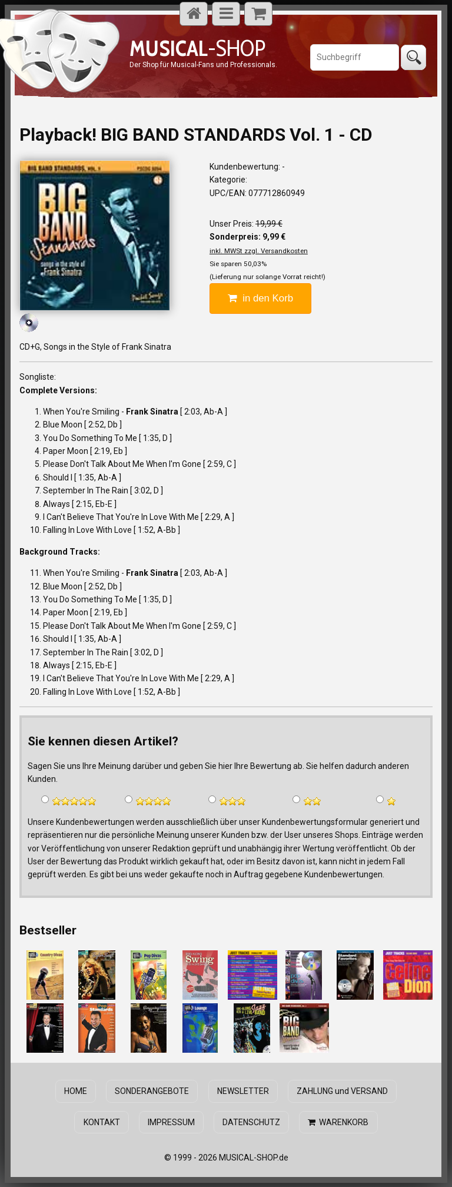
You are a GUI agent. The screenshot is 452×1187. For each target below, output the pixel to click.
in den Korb (260, 298)
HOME (76, 1091)
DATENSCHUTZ (251, 1121)
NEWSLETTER (242, 1091)
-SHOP (197, 48)
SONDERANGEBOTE (152, 1091)
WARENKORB (337, 1121)
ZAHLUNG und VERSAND (341, 1091)
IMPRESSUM (171, 1121)
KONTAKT (102, 1121)
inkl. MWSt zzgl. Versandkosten (259, 251)
